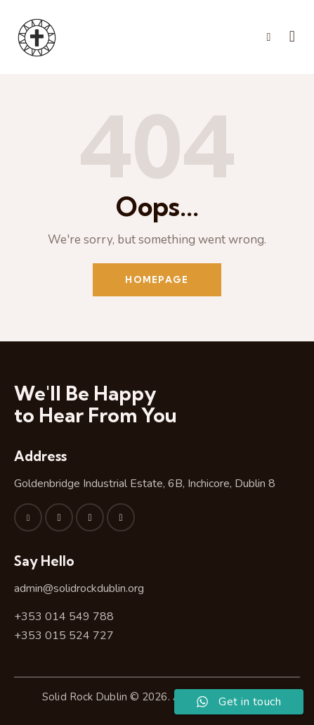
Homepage (156, 279)
